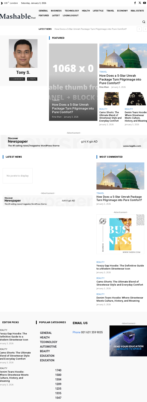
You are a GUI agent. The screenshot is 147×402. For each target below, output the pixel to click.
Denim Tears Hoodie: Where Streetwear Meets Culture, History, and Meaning (136, 115)
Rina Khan (104, 86)
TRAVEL (56, 101)
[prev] (139, 29)
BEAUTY (103, 108)
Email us (80, 317)
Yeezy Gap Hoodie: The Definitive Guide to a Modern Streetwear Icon (118, 264)
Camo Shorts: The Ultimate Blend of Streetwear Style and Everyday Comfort (109, 115)
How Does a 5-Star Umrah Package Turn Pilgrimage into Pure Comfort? (91, 29)
